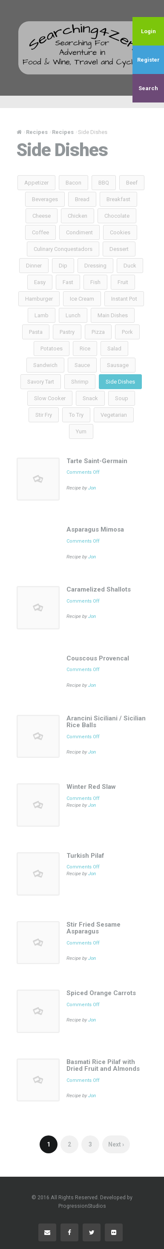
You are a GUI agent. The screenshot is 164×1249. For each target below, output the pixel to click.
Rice (85, 348)
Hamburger (39, 299)
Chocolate (116, 216)
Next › (116, 1144)
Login (148, 31)
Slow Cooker (50, 398)
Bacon (73, 182)
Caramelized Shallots (98, 589)
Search (148, 88)
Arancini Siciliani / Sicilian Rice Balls (106, 721)
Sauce (82, 365)
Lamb (42, 315)
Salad (114, 348)
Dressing (95, 265)
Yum (81, 431)
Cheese (41, 216)
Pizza (98, 332)
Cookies (120, 232)
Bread (82, 199)
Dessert (119, 249)
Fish (95, 282)
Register (148, 60)
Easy (40, 282)
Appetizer (36, 182)
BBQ (103, 182)
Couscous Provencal (97, 658)
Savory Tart (40, 381)
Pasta (36, 332)
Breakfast (118, 199)
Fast (68, 282)
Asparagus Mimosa (95, 529)
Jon (92, 488)
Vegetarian (114, 415)
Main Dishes (113, 315)
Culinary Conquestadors (63, 249)
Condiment (79, 232)
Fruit (123, 282)
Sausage (118, 365)
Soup (121, 398)
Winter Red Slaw (91, 787)
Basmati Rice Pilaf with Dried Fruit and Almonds (103, 1065)
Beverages (45, 199)
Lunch (73, 315)
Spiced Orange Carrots (101, 993)
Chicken (77, 216)
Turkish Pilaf (85, 855)
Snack (90, 398)
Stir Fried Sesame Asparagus (93, 928)
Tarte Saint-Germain (96, 461)
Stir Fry (43, 415)
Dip (63, 265)
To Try (76, 415)
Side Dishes (120, 381)
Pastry (67, 332)
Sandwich (45, 365)
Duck (130, 265)
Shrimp (80, 381)
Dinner (34, 265)
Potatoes (51, 348)
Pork (127, 332)
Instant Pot (124, 299)
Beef (132, 182)
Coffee (40, 232)
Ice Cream (82, 299)
